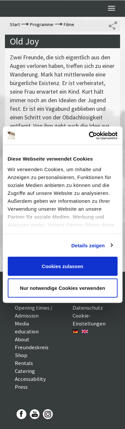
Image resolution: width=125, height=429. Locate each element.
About (22, 339)
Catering (25, 371)
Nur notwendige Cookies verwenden (62, 288)
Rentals (24, 363)
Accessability (30, 379)
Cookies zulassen (62, 266)
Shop (21, 355)
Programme (41, 24)
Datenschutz (88, 307)
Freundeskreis (31, 347)
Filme (69, 24)
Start (15, 24)
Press (21, 386)
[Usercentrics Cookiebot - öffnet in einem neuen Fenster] (89, 135)
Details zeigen (88, 245)
